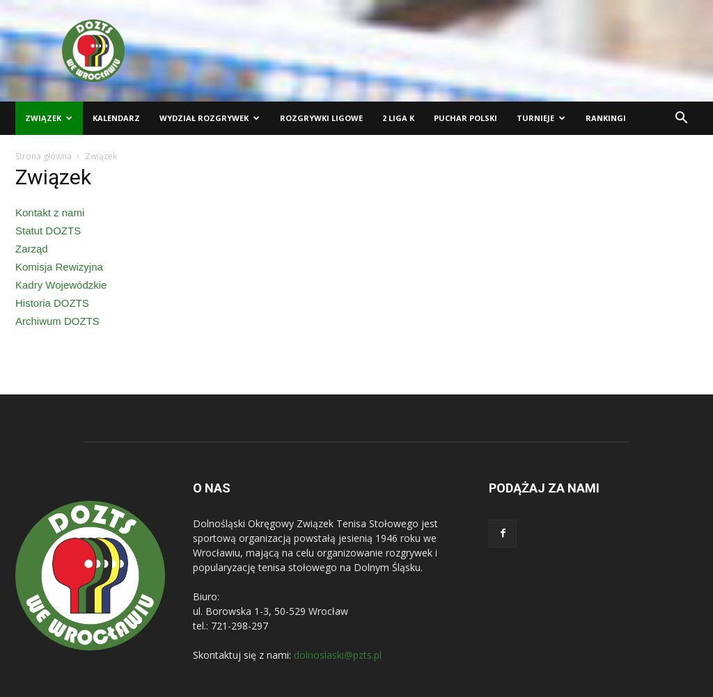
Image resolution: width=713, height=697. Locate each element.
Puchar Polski (465, 118)
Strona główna (43, 156)
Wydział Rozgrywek (209, 118)
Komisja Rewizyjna (59, 267)
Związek (48, 118)
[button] (681, 119)
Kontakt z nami (49, 212)
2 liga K (398, 118)
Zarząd (31, 249)
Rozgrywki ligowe (321, 118)
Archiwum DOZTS (57, 321)
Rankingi (606, 118)
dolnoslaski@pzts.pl (338, 655)
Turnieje (541, 118)
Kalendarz (116, 118)
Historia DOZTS (52, 303)
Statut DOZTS (48, 231)
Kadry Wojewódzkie (61, 285)
